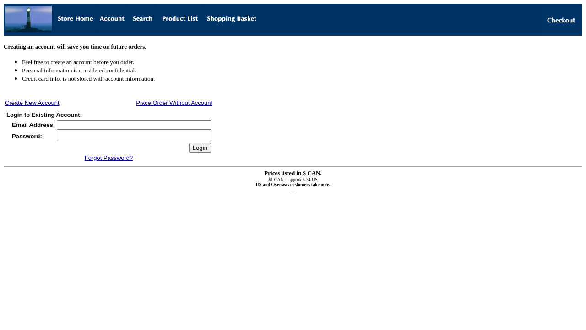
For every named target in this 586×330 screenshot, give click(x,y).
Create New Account (32, 102)
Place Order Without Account (174, 102)
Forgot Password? (109, 157)
